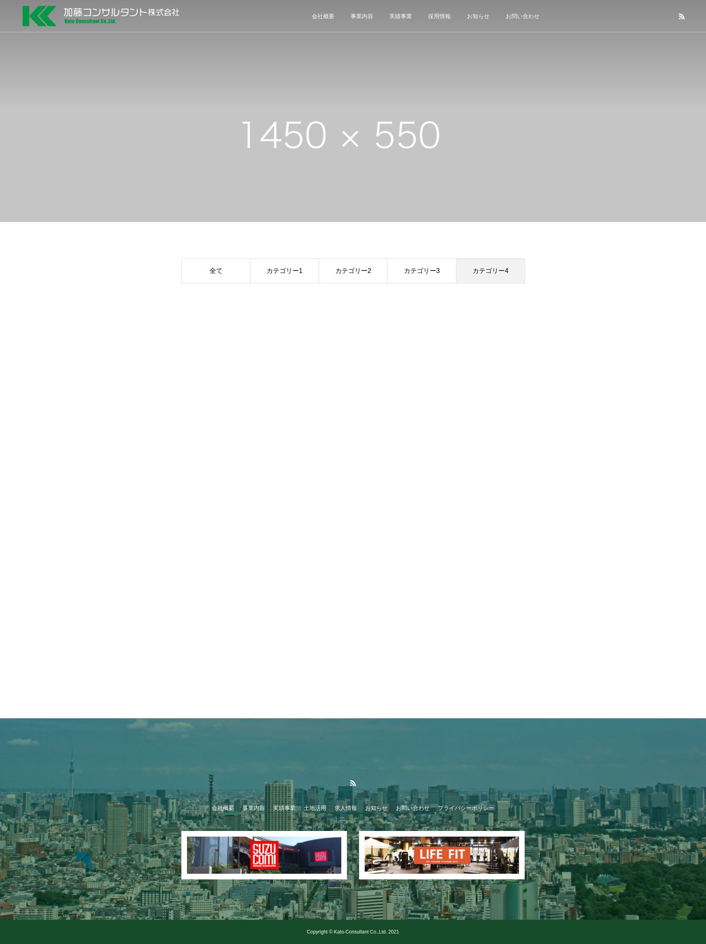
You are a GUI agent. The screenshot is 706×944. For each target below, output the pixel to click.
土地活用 (315, 808)
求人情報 (345, 808)
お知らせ (478, 16)
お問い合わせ (523, 16)
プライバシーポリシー (466, 808)
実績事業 (400, 16)
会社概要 (323, 16)
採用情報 (439, 16)
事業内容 (362, 16)
